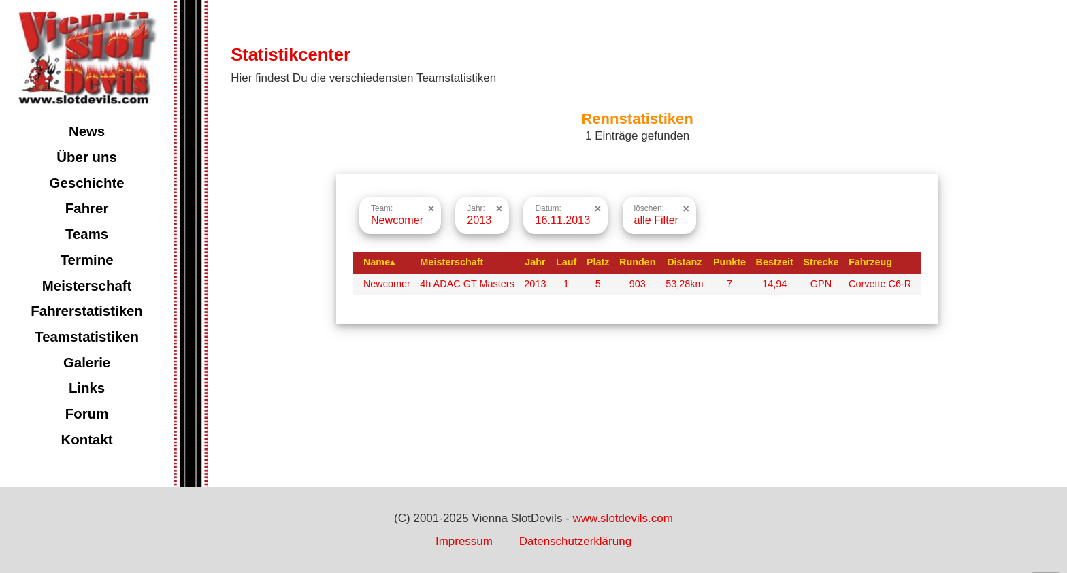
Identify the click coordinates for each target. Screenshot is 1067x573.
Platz (598, 262)
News (87, 131)
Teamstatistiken (87, 336)
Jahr (535, 262)
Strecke (820, 262)
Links (87, 387)
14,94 (774, 283)
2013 (535, 283)
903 (637, 283)
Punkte (729, 262)
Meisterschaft (87, 285)
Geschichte (87, 183)
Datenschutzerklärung (575, 541)
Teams (86, 234)
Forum (86, 413)
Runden (637, 262)
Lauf (566, 262)
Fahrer (87, 208)
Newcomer (386, 283)
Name (379, 262)
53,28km (684, 283)
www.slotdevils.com (623, 518)
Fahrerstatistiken (86, 311)
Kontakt (87, 439)
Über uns (86, 157)
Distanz (684, 262)
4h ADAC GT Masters (467, 283)
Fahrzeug (870, 262)
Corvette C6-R (880, 283)
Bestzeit (774, 262)
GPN (821, 283)
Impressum (464, 541)
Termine (87, 259)
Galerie (86, 362)
